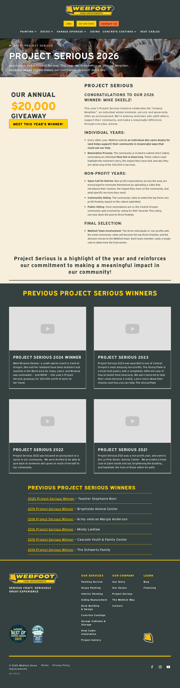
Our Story (118, 581)
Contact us (109, 23)
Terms (45, 665)
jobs (69, 23)
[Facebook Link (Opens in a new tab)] (152, 667)
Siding (95, 31)
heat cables (150, 31)
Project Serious (122, 593)
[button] (28, 31)
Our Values (119, 587)
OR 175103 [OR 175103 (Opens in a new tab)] (14, 673)
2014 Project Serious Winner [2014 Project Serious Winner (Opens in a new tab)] (51, 549)
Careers (117, 605)
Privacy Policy (61, 665)
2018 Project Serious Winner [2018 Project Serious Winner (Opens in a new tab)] (50, 519)
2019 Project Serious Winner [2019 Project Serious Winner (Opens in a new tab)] (51, 508)
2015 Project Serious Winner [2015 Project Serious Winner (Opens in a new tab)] (51, 539)
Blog (146, 581)
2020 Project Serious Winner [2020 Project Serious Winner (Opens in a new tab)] (51, 498)
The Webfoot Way (123, 599)
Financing (150, 587)
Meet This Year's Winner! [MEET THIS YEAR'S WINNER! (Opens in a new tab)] (38, 124)
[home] (90, 10)
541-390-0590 (86, 23)
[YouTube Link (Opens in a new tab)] (168, 667)
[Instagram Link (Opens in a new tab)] (160, 667)
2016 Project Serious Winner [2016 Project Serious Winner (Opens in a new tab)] (51, 529)
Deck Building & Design (90, 607)
